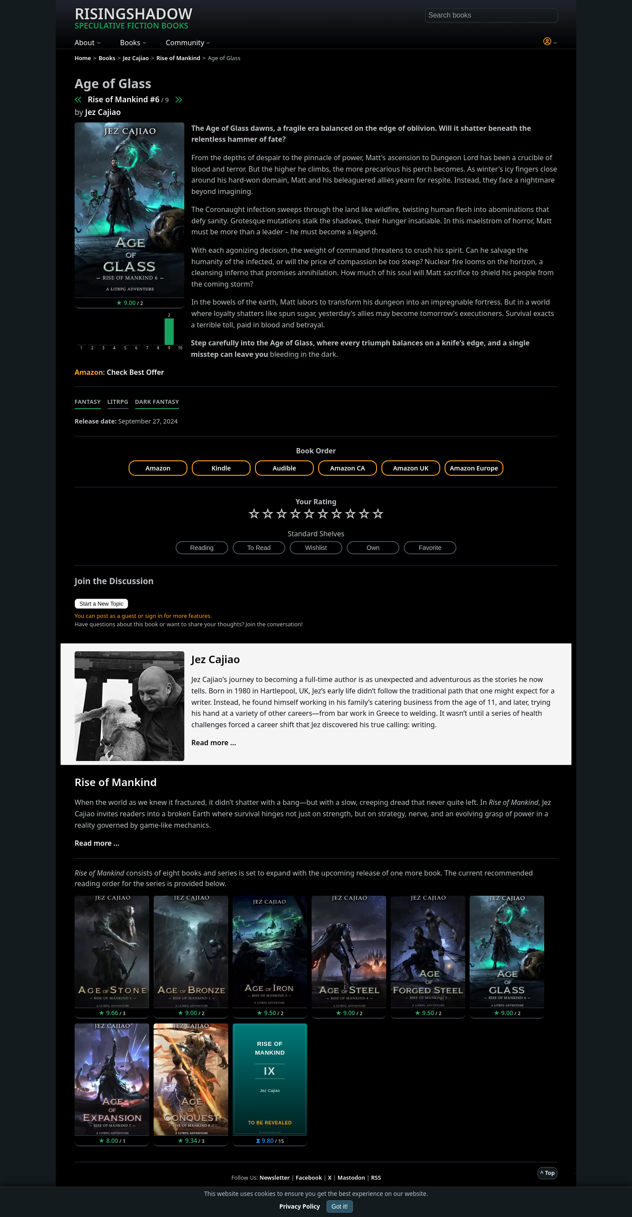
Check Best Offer (135, 372)
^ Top (547, 1173)
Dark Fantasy (157, 402)
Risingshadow (133, 17)
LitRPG (118, 402)
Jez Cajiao (103, 112)
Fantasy (88, 402)
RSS (376, 1177)
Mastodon (351, 1177)
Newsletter (274, 1177)
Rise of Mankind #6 (123, 99)
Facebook (309, 1177)
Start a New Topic (101, 603)
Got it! (339, 1206)
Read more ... (213, 742)
